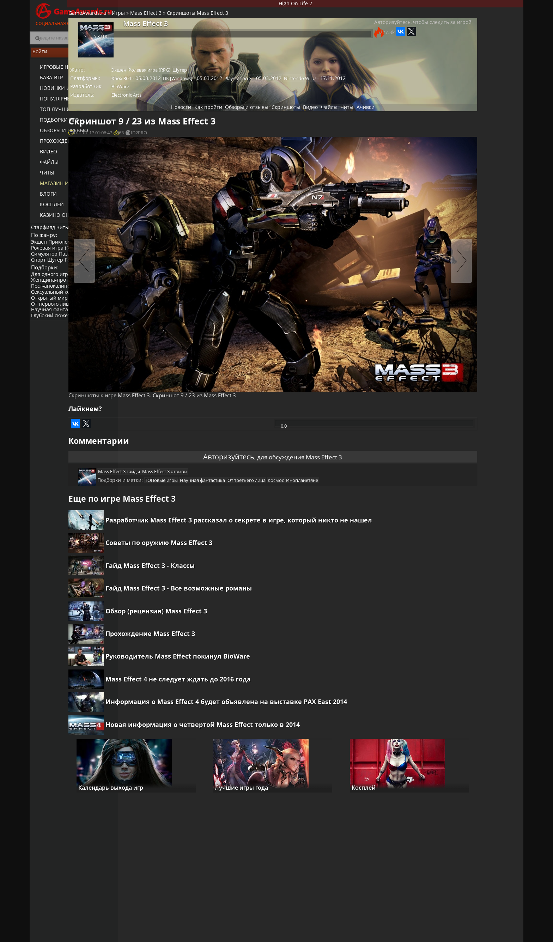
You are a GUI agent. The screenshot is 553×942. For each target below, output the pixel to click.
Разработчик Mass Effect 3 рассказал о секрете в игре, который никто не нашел (281, 490)
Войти (73, 57)
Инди (100, 314)
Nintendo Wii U (351, 86)
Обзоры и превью (59, 134)
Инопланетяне (364, 442)
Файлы (44, 166)
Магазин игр (53, 187)
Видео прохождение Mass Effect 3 (487, 377)
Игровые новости (59, 70)
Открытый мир (51, 314)
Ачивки (378, 119)
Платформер (48, 272)
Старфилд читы (52, 230)
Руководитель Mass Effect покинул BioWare (232, 654)
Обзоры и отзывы (234, 119)
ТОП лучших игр (57, 113)
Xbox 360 (177, 86)
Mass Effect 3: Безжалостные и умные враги (482, 404)
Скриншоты (279, 119)
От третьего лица (303, 442)
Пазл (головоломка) (86, 260)
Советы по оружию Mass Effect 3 (213, 517)
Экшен (41, 248)
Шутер (59, 266)
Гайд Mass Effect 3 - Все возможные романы (233, 572)
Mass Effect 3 (198, 19)
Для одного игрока (55, 290)
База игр (46, 81)
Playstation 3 (291, 86)
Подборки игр (54, 123)
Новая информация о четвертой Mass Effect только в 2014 (257, 737)
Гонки (78, 266)
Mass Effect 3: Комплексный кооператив (479, 459)
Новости (158, 119)
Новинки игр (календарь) (69, 91)
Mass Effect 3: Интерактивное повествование (481, 486)
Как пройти (190, 119)
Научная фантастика (58, 325)
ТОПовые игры (211, 442)
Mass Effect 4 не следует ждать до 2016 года (232, 682)
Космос (335, 442)
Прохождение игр (59, 144)
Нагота (81, 314)
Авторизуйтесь (216, 411)
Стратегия (95, 254)
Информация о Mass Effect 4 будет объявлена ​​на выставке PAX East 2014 (281, 709)
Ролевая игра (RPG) (56, 254)
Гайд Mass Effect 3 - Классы (204, 544)
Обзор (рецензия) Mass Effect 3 (211, 599)
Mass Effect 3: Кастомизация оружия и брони (481, 431)
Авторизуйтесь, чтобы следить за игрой (366, 36)
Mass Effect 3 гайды (169, 430)
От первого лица (53, 319)
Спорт (40, 266)
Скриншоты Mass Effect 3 (250, 19)
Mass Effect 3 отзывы (218, 430)
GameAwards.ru (140, 19)
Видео (43, 155)
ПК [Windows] (232, 86)
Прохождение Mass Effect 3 (205, 627)
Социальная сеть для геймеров (74, 13)
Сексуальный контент (59, 308)
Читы (42, 176)
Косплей (47, 208)
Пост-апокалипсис (55, 302)
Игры (171, 19)
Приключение (70, 248)
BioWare (176, 96)
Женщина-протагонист (61, 296)
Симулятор (46, 260)
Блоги (43, 197)
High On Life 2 (321, 4)
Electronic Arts (183, 105)
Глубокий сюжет (52, 331)
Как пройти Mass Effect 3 (451, 240)
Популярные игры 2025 (66, 102)
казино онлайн (56, 218)
